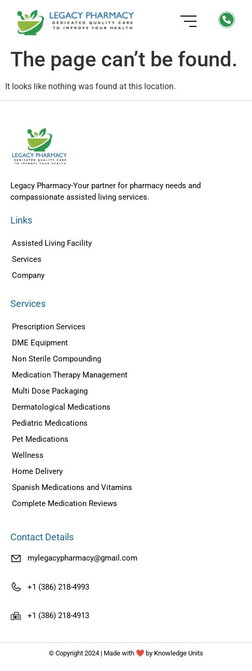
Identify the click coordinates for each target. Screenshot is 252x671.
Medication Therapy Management (70, 375)
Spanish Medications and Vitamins (72, 487)
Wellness (28, 455)
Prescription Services (49, 326)
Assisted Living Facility (52, 243)
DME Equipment (40, 342)
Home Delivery (37, 471)
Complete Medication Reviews (64, 503)
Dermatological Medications (61, 407)
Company (28, 275)
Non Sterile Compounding (56, 359)
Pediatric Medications (50, 423)
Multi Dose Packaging (50, 391)
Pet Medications (40, 439)
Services (26, 259)
